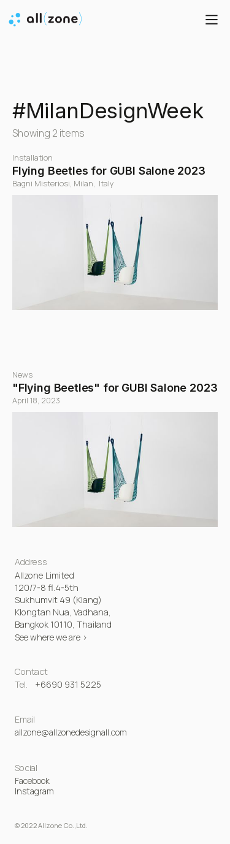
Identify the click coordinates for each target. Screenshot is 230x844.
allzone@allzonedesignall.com (71, 732)
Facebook (32, 780)
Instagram (34, 791)
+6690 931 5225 (68, 684)
